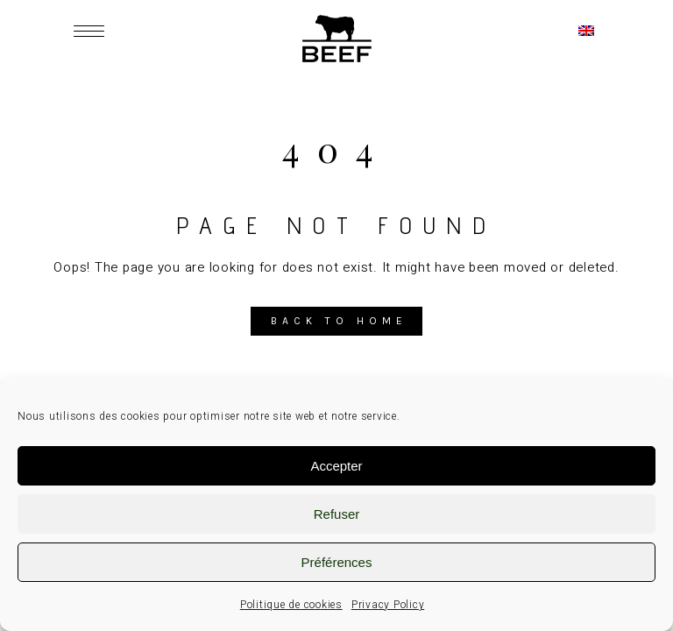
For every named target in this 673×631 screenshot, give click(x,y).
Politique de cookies (291, 605)
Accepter (336, 465)
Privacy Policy (388, 605)
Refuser (337, 514)
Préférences (336, 562)
